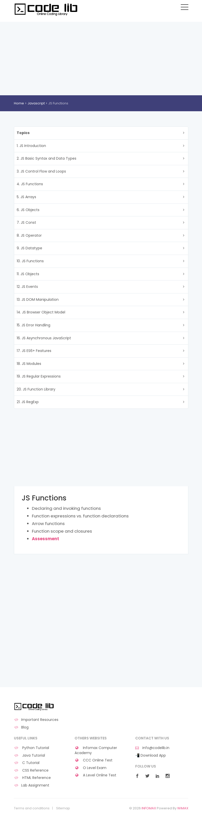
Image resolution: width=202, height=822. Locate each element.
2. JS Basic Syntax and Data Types (46, 158)
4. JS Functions (30, 183)
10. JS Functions (30, 261)
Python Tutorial (31, 747)
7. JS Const (26, 222)
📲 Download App (150, 755)
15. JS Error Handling (33, 325)
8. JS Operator (29, 235)
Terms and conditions (32, 808)
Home (19, 103)
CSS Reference (31, 770)
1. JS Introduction (31, 145)
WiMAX (182, 808)
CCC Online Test (94, 760)
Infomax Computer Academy (96, 750)
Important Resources (36, 719)
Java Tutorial (29, 755)
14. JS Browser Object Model (41, 312)
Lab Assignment (32, 785)
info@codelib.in (152, 747)
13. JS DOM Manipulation (38, 299)
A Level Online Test (96, 775)
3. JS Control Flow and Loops (41, 171)
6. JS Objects (28, 209)
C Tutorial (27, 762)
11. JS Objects (28, 273)
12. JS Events (27, 286)
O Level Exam (91, 767)
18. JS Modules (29, 363)
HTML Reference (32, 777)
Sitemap (63, 808)
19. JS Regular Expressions (39, 376)
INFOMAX (149, 808)
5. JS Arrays (26, 196)
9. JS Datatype (29, 248)
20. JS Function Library (36, 389)
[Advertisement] (101, 57)
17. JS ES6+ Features (34, 350)
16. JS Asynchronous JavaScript (44, 338)
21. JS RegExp (28, 401)
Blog (21, 727)
